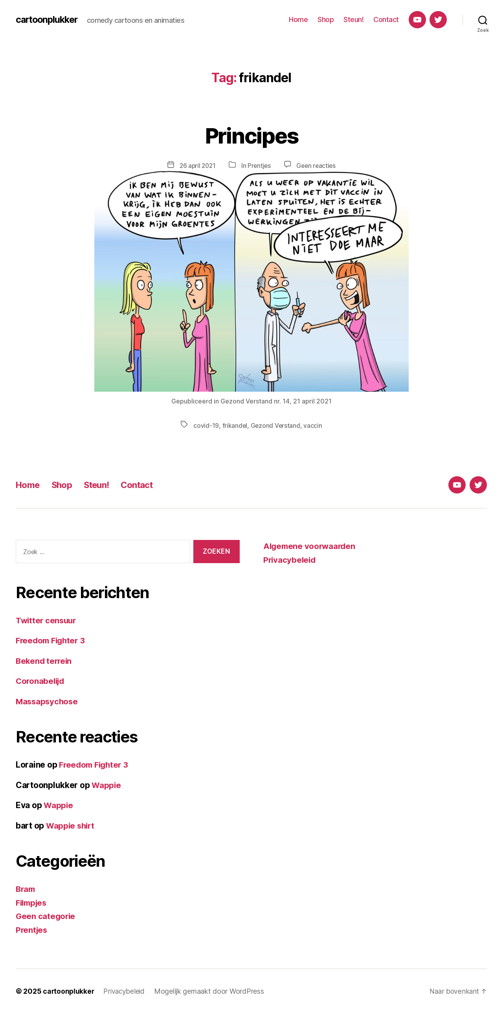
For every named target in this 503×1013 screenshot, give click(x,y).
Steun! (353, 19)
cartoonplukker (48, 19)
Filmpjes (33, 902)
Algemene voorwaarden (310, 546)
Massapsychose (48, 701)
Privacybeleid (290, 559)
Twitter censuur (47, 620)
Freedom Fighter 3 (52, 640)
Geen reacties (317, 165)
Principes (251, 134)
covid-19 (205, 425)
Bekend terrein (45, 660)
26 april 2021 (196, 165)
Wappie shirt (71, 825)
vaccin (313, 425)
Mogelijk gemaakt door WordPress (212, 991)
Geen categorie (46, 916)
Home (298, 19)
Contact (386, 19)
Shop (326, 19)
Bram (26, 888)
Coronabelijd (41, 680)
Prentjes (260, 165)
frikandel (234, 425)
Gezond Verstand (275, 425)
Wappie (106, 785)
